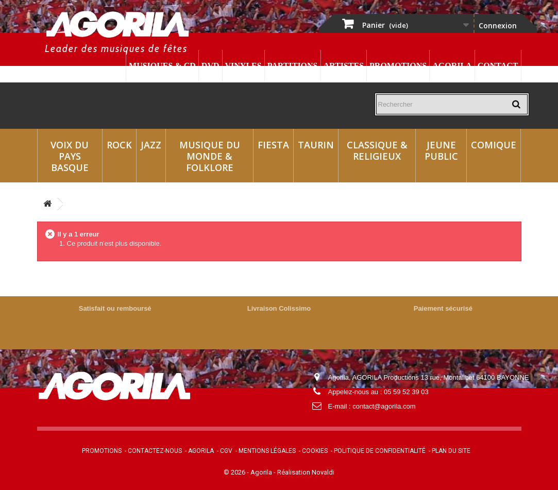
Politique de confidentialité (380, 450)
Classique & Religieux (377, 150)
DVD (210, 65)
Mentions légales (267, 450)
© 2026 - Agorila (249, 472)
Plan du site (451, 450)
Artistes (344, 65)
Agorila (451, 65)
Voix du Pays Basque (69, 156)
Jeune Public (441, 150)
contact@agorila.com (383, 406)
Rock (119, 145)
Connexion (498, 25)
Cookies (315, 450)
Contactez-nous (155, 450)
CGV (226, 450)
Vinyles (243, 65)
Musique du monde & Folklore (209, 156)
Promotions (398, 65)
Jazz (151, 145)
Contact (498, 65)
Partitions (292, 65)
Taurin (316, 145)
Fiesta (273, 145)
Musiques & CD (162, 65)
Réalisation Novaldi (305, 472)
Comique (493, 145)
